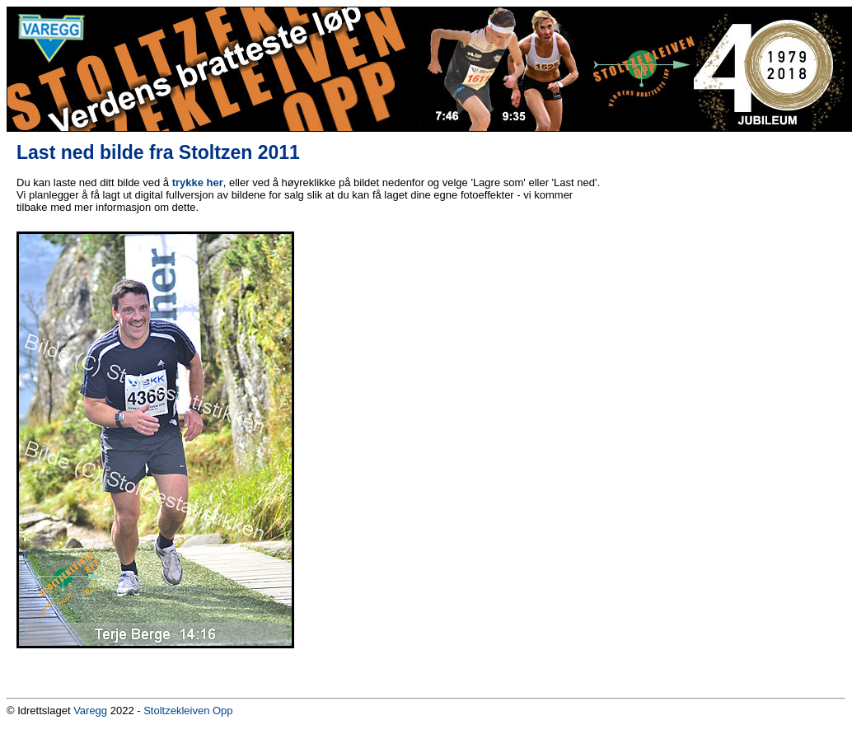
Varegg (90, 710)
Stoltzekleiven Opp (187, 710)
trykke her (197, 182)
